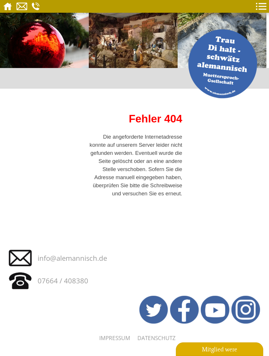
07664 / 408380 (63, 280)
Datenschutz (156, 338)
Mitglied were (219, 349)
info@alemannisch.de (72, 258)
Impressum (114, 338)
